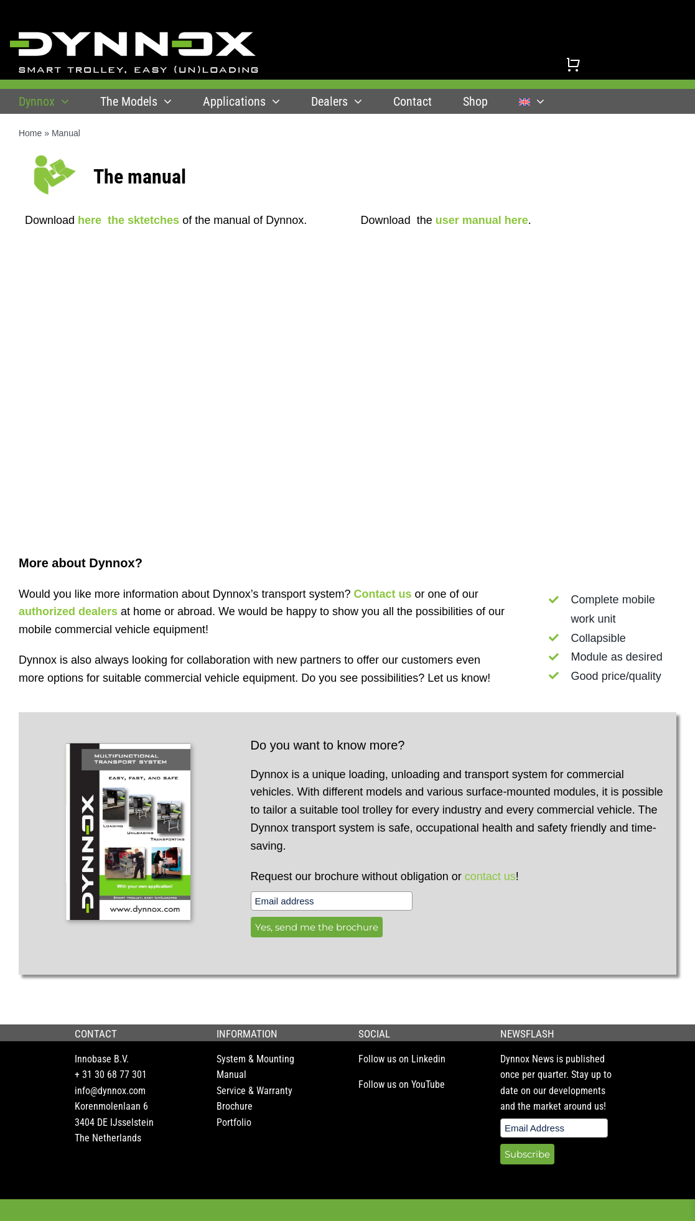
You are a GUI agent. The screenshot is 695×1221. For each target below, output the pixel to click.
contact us (490, 876)
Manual (231, 1074)
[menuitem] (531, 101)
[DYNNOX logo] (134, 36)
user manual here (482, 220)
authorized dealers (68, 611)
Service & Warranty (254, 1091)
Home (30, 133)
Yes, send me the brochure (316, 927)
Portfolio (234, 1122)
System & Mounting (255, 1059)
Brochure (235, 1106)
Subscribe (527, 1154)
